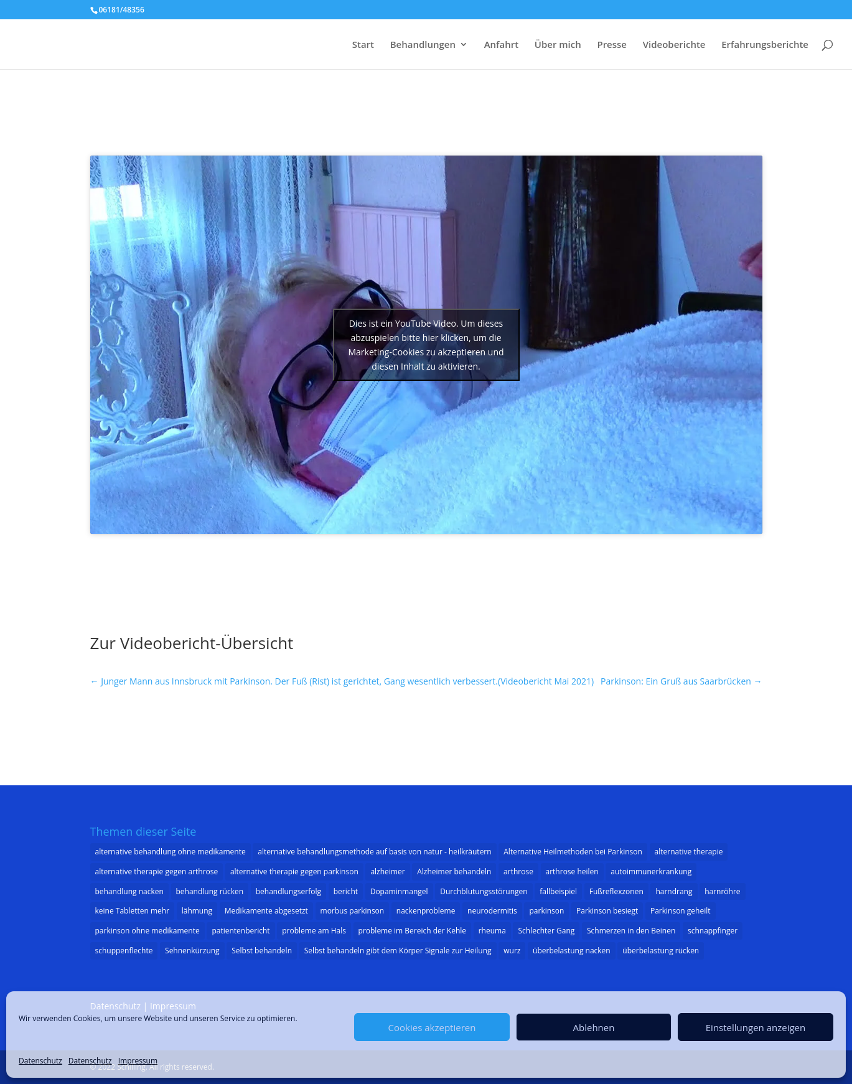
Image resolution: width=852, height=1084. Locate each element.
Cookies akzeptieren (432, 1027)
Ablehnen (594, 1027)
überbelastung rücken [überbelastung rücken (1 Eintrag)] (660, 950)
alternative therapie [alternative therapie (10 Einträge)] (689, 851)
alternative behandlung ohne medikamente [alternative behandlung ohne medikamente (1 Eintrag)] (170, 851)
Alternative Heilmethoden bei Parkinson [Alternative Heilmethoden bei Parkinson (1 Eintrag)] (572, 851)
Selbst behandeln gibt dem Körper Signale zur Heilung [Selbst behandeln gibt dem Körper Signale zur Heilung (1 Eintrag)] (398, 950)
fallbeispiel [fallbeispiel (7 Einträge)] (558, 891)
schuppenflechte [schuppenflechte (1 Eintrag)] (124, 950)
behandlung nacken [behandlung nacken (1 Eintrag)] (129, 891)
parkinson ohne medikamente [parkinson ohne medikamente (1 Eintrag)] (147, 930)
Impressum (137, 1060)
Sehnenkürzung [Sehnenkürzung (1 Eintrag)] (192, 950)
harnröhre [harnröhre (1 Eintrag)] (722, 891)
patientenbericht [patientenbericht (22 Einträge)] (240, 930)
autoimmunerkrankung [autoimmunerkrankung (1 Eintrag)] (651, 871)
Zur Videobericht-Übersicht (192, 643)
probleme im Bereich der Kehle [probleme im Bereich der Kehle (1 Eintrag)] (412, 930)
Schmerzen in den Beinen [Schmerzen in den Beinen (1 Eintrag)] (631, 930)
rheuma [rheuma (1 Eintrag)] (492, 930)
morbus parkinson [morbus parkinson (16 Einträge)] (353, 910)
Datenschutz (40, 1060)
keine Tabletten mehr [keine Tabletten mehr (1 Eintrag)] (132, 910)
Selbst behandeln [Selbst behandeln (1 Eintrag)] (262, 950)
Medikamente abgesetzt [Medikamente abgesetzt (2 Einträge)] (266, 910)
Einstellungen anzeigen (755, 1027)
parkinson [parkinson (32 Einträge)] (546, 910)
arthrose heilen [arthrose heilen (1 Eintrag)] (572, 871)
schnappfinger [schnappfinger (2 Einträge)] (712, 930)
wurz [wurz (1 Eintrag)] (511, 950)
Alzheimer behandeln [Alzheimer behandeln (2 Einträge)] (454, 871)
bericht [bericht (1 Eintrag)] (346, 891)
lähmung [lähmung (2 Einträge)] (197, 910)
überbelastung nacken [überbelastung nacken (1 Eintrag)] (572, 950)
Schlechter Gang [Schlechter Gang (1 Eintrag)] (546, 930)
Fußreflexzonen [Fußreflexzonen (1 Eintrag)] (616, 891)
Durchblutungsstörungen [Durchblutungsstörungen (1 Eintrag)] (484, 891)
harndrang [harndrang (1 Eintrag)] (673, 891)
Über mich (558, 45)
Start (363, 45)
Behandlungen (423, 45)
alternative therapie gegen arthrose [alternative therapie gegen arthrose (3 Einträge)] (156, 871)
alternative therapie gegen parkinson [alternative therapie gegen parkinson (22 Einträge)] (294, 871)
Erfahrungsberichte (764, 45)
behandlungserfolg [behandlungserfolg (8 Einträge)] (288, 891)
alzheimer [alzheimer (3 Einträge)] (387, 871)
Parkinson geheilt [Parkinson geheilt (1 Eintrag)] (680, 910)
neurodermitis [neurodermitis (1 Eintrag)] (492, 910)
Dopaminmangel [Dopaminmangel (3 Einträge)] (399, 891)
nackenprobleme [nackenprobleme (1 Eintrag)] (426, 910)
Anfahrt (501, 45)
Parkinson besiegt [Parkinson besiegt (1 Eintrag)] (607, 910)
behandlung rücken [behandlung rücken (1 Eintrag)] (210, 891)
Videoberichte (674, 45)
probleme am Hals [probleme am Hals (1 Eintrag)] (314, 930)
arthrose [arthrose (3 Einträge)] (518, 871)
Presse (612, 45)
